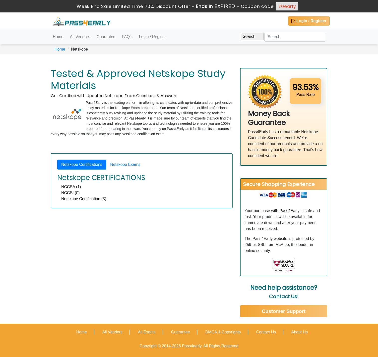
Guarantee (106, 37)
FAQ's (127, 37)
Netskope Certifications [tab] (81, 164)
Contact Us (266, 332)
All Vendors (80, 37)
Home (58, 37)
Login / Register (308, 21)
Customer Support (284, 311)
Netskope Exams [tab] (125, 164)
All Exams (147, 332)
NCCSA (68, 187)
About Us (299, 332)
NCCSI (67, 193)
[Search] (294, 37)
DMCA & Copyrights (223, 332)
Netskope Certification (80, 199)
